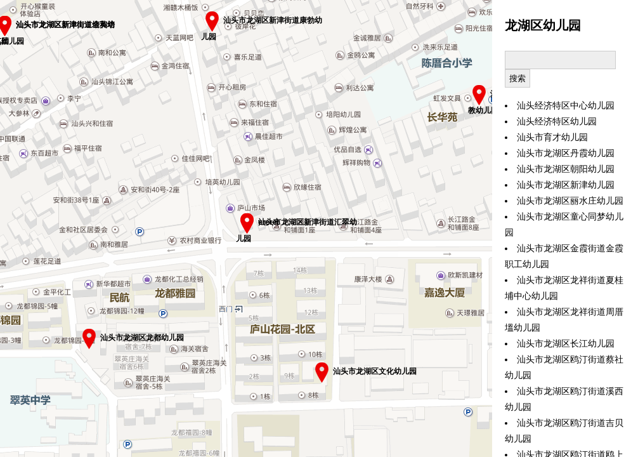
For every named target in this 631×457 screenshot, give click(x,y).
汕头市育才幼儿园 (552, 137)
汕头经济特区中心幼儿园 (566, 105)
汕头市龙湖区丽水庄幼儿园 (570, 201)
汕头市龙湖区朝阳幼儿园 (566, 169)
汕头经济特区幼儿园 (557, 121)
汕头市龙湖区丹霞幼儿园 (566, 153)
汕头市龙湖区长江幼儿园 (566, 343)
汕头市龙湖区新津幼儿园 (566, 185)
